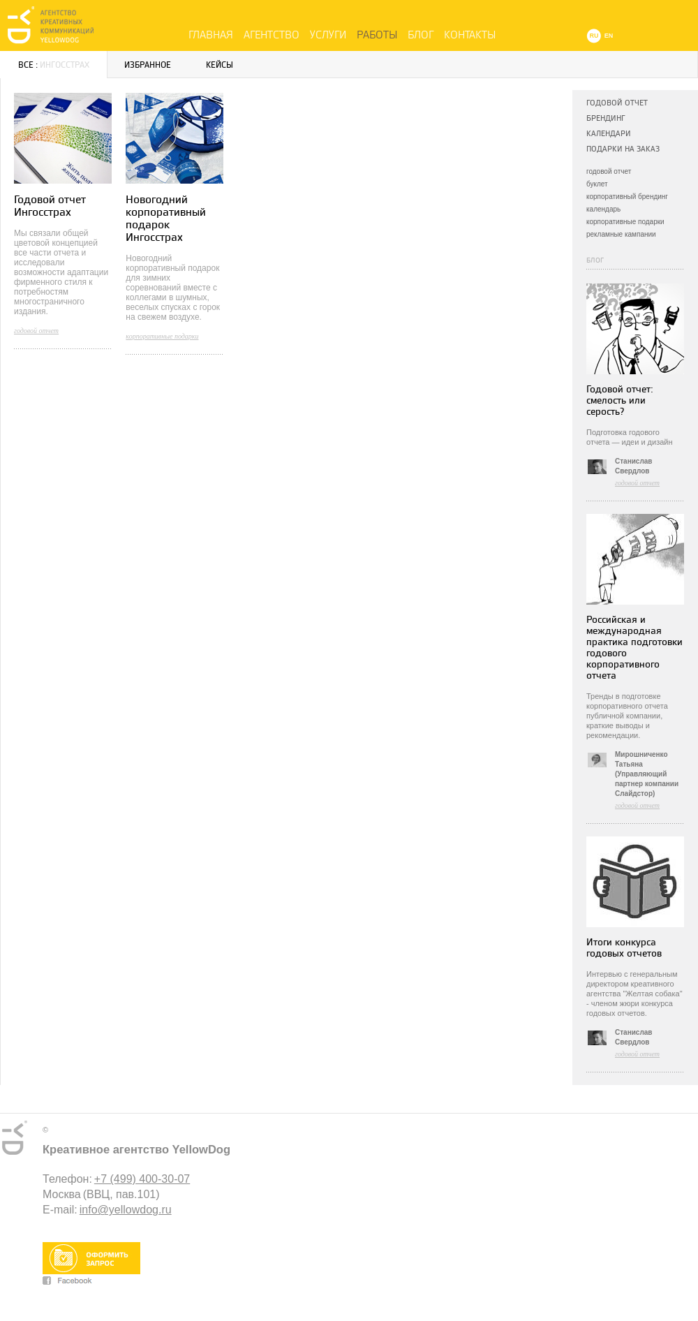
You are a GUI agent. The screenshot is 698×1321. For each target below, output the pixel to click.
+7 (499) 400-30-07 (142, 1179)
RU (594, 35)
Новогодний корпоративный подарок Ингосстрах (166, 218)
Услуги (328, 35)
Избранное (147, 65)
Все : (53, 65)
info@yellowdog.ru (126, 1210)
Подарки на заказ (623, 149)
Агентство (271, 35)
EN (609, 35)
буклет (597, 184)
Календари (608, 133)
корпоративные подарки (625, 222)
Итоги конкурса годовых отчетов (624, 947)
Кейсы (219, 65)
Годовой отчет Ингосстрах (50, 206)
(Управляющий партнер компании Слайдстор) (646, 783)
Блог (420, 35)
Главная (210, 35)
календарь (603, 209)
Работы (377, 35)
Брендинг (605, 118)
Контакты (470, 35)
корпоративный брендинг (627, 196)
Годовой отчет (617, 103)
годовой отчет (608, 171)
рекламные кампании (621, 234)
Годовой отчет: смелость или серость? (619, 400)
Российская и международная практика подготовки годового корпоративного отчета (634, 647)
